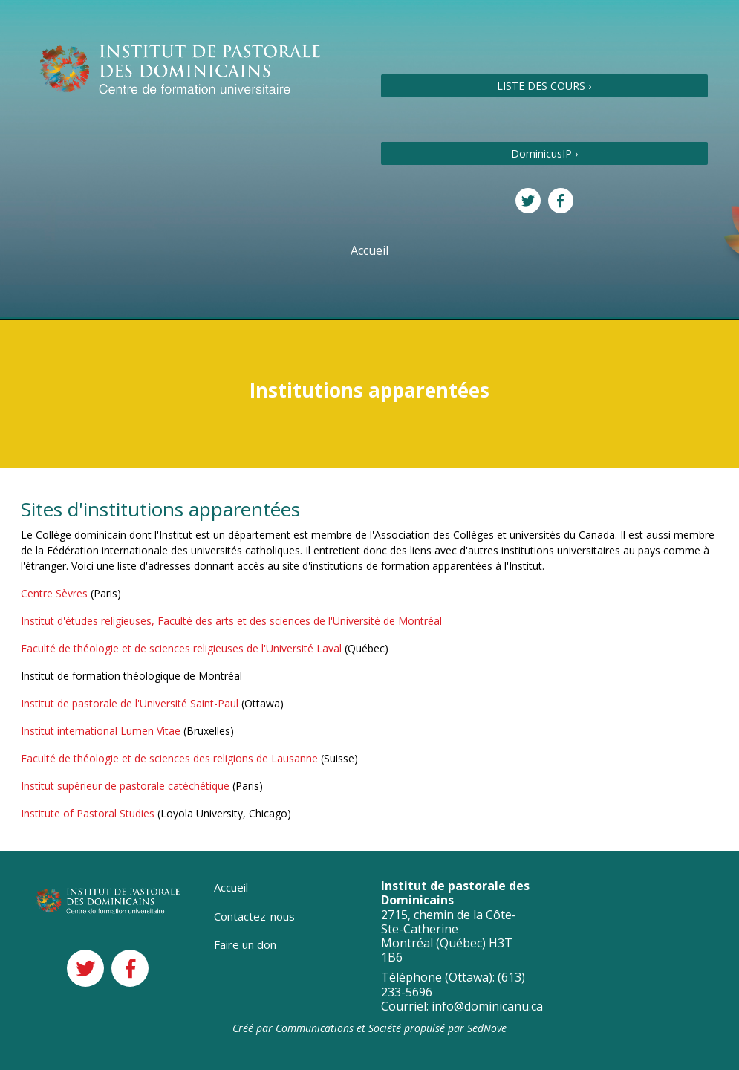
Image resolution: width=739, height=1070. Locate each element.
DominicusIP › (544, 153)
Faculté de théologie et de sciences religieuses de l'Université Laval (181, 648)
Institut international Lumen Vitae (100, 731)
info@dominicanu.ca (487, 1006)
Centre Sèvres (54, 593)
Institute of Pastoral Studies (87, 813)
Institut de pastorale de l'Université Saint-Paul (129, 703)
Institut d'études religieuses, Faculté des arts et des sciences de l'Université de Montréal (231, 621)
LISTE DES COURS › (544, 86)
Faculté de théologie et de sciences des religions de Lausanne (169, 758)
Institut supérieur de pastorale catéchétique (125, 786)
